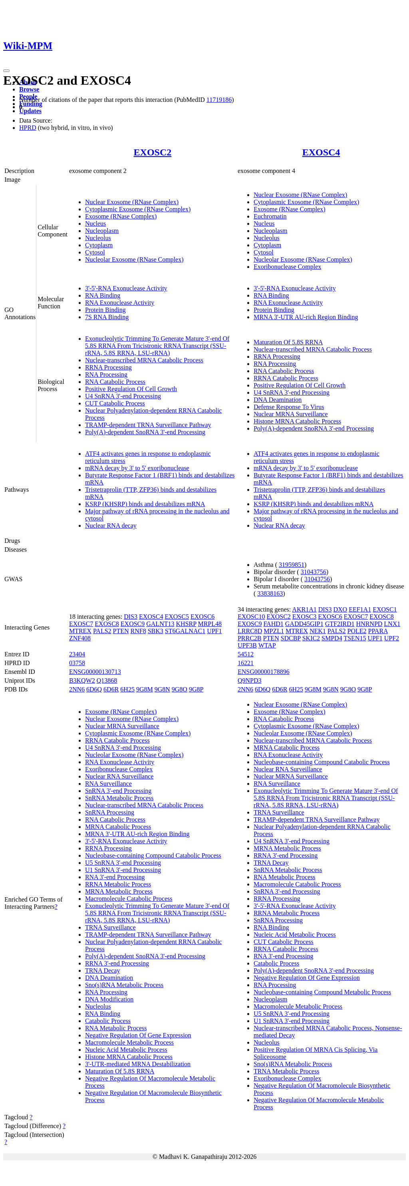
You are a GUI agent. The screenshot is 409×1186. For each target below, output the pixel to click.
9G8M (144, 689)
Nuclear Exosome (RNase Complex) (132, 202)
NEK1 (318, 631)
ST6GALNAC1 (185, 631)
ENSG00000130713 (95, 671)
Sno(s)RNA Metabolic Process (124, 984)
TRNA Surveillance (110, 927)
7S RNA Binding (107, 317)
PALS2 (102, 631)
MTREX (80, 631)
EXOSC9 (133, 623)
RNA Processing (106, 374)
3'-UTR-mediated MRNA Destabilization (138, 1064)
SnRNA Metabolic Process (119, 798)
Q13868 (107, 680)
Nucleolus (98, 237)
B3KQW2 (82, 680)
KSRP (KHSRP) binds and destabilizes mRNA (145, 504)
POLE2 (357, 631)
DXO (340, 609)
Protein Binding (105, 309)
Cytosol (95, 252)
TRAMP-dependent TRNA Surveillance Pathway (148, 424)
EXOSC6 (202, 616)
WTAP (267, 645)
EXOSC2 (153, 152)
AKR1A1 (304, 609)
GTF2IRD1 (340, 623)
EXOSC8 (107, 623)
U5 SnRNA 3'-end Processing (123, 862)
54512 (246, 654)
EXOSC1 (385, 609)
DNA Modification (109, 999)
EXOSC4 (321, 152)
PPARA (378, 631)
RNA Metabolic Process (116, 1028)
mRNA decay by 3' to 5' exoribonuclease (137, 468)
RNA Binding (102, 295)
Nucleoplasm (102, 230)
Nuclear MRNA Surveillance (291, 414)
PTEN (121, 631)
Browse (29, 89)
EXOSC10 (251, 616)
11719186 (219, 99)
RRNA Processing (108, 367)
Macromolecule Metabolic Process (129, 1042)
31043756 (313, 571)
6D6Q (94, 689)
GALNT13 (160, 623)
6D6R (111, 689)
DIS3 (130, 616)
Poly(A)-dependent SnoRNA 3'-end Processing (145, 432)
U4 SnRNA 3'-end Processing (123, 396)
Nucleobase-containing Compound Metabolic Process (322, 992)
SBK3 (155, 631)
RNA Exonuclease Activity (119, 302)
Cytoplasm (99, 245)
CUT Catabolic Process (115, 403)
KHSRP (186, 623)
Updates (30, 110)
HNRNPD (369, 623)
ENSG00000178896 (264, 671)
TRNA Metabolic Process (286, 1071)
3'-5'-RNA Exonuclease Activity (126, 288)
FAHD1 (273, 623)
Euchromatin (270, 216)
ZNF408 (80, 638)
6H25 (127, 689)
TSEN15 (354, 638)
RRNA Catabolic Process (286, 378)
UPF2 (391, 638)
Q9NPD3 (250, 680)
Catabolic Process (108, 1020)
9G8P (196, 689)
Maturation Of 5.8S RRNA (288, 342)
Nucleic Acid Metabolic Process (126, 1049)
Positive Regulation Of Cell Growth (131, 388)
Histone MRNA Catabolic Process (297, 421)
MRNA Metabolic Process (119, 891)
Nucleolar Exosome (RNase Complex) (134, 259)
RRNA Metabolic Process (118, 884)
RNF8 (138, 631)
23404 (77, 654)
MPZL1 (274, 631)
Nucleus (95, 223)
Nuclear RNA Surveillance (119, 776)
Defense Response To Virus (289, 406)
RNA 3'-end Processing (115, 877)
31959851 (291, 564)
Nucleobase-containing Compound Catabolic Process (153, 855)
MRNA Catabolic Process (118, 826)
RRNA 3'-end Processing (117, 963)
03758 (77, 663)
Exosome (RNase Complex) (121, 216)
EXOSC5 (177, 616)
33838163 (270, 593)
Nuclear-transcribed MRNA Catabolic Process (144, 360)
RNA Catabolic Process (115, 381)
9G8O (179, 689)
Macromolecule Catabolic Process (129, 898)
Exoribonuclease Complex (287, 266)
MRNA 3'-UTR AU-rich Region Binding (306, 317)
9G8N (162, 689)
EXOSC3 (304, 616)
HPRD (27, 127)
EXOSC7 (81, 623)
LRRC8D (250, 631)
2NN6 (77, 689)
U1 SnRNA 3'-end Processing (123, 869)
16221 (246, 663)
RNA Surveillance (108, 783)
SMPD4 (332, 638)
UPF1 (214, 631)
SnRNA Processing (109, 812)
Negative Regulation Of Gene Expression (138, 1035)
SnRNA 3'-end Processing (118, 790)
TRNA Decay (102, 970)
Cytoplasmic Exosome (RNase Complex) (138, 209)
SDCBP (291, 638)
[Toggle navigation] (6, 71)
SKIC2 (311, 638)
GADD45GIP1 (304, 623)
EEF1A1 (360, 609)
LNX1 (392, 623)
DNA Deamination (278, 399)
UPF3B (247, 645)
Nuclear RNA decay (111, 525)
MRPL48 (210, 623)
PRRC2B (250, 638)
